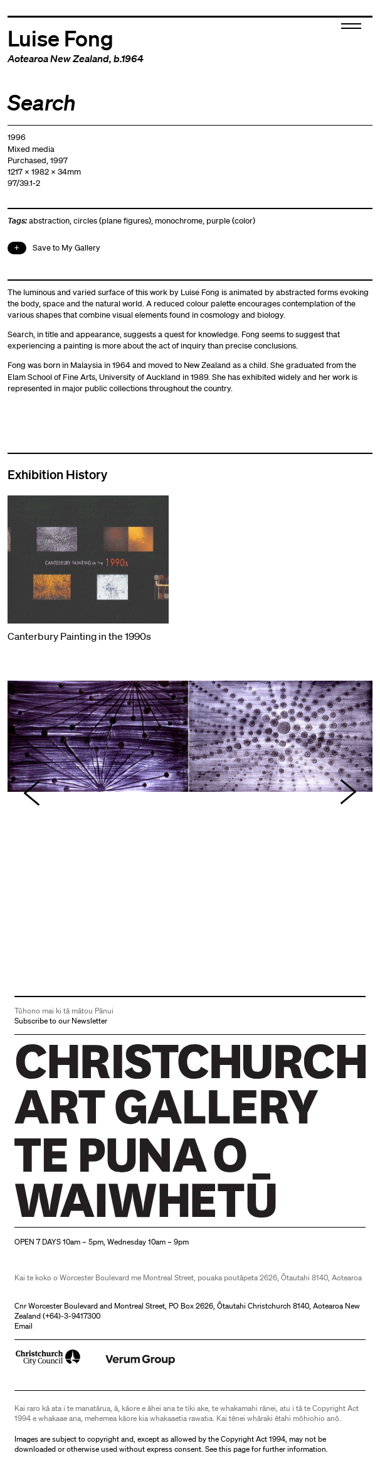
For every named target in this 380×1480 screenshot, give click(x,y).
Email (23, 1326)
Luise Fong (60, 37)
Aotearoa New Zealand (58, 58)
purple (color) (230, 220)
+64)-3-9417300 (72, 1315)
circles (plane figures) (112, 220)
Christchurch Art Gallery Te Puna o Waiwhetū (89, 1217)
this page (234, 1449)
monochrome (179, 220)
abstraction (49, 220)
